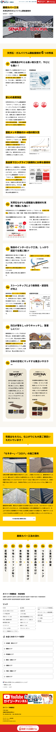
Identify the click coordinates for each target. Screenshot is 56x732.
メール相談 (40, 618)
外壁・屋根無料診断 (7, 619)
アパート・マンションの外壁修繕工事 (45, 608)
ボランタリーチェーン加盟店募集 (45, 612)
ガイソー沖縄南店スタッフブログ (10, 631)
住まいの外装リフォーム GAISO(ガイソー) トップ (16, 682)
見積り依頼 (40, 615)
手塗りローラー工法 (7, 616)
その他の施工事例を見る (19, 518)
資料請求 (40, 621)
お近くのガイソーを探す (13, 637)
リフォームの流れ (7, 628)
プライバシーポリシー (25, 628)
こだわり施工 (23, 613)
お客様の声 (22, 611)
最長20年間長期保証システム (26, 616)
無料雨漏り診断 (6, 622)
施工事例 (22, 608)
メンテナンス (6, 625)
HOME (4, 608)
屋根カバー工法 (23, 625)
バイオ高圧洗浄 (6, 613)
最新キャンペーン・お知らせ (26, 619)
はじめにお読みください (8, 610)
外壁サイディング (24, 622)
